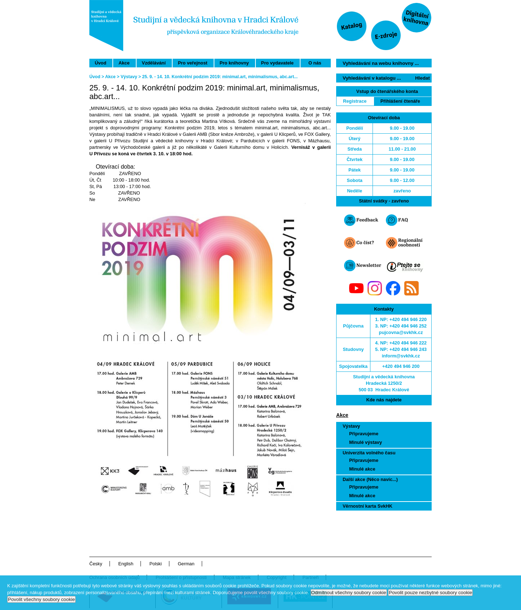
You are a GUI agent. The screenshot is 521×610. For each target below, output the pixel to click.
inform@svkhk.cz (401, 356)
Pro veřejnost (193, 63)
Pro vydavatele (277, 63)
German (186, 563)
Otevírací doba (384, 117)
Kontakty (384, 309)
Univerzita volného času (369, 452)
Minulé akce (362, 469)
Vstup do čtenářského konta (387, 91)
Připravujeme (363, 433)
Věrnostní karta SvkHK (367, 506)
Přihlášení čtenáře (400, 101)
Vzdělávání (154, 63)
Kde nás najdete (383, 399)
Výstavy (351, 426)
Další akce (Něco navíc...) (370, 479)
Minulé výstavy (365, 442)
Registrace (354, 101)
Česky (95, 563)
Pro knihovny (234, 63)
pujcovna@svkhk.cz (401, 332)
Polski (156, 563)
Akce (124, 63)
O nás (315, 63)
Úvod (100, 63)
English (125, 563)
